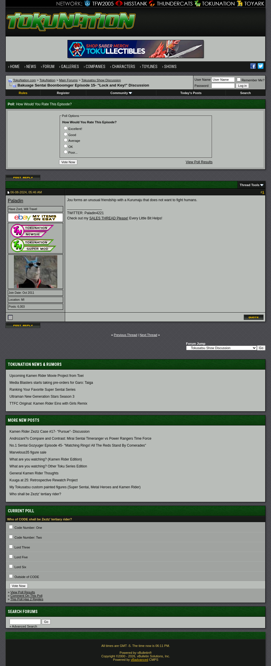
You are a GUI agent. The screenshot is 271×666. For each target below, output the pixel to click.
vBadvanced (139, 659)
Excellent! (73, 129)
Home (15, 66)
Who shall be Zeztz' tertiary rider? (35, 494)
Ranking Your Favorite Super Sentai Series (43, 390)
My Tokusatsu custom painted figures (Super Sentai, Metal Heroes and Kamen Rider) (75, 487)
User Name (203, 79)
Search (245, 93)
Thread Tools (249, 185)
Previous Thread (125, 335)
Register (63, 93)
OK (68, 146)
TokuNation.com (24, 80)
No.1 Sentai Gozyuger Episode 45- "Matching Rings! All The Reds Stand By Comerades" (78, 445)
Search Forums (23, 611)
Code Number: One (28, 527)
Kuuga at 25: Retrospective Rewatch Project (44, 480)
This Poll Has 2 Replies (26, 599)
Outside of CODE (26, 577)
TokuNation (47, 80)
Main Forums (68, 80)
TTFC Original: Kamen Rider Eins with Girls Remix (48, 403)
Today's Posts (191, 93)
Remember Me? (250, 80)
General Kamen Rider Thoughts (34, 473)
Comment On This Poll (26, 595)
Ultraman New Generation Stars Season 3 (42, 397)
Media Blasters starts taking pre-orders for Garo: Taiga (51, 383)
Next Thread (148, 335)
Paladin (15, 200)
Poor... (71, 152)
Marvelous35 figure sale (28, 452)
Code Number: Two (28, 537)
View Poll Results (199, 162)
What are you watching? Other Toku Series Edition (48, 466)
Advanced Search (24, 626)
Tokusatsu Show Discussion (101, 80)
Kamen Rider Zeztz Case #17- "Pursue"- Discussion (50, 432)
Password (201, 85)
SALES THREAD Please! (108, 218)
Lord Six (20, 567)
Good (70, 135)
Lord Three (22, 547)
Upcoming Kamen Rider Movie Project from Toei (47, 376)
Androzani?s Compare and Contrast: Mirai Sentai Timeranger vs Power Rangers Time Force (80, 438)
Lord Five (21, 557)
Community (121, 93)
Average (72, 140)
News (31, 66)
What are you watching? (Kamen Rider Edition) (46, 459)
